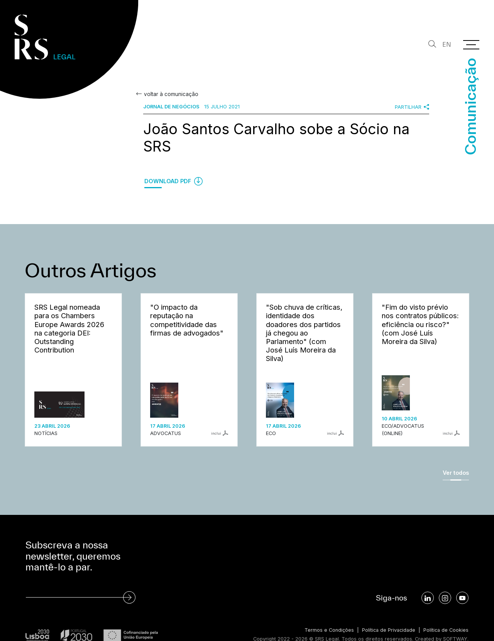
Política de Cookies (446, 630)
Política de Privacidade (386, 630)
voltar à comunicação (170, 94)
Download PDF (173, 181)
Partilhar (412, 107)
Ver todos (456, 472)
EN (446, 44)
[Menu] (471, 45)
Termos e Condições (326, 630)
